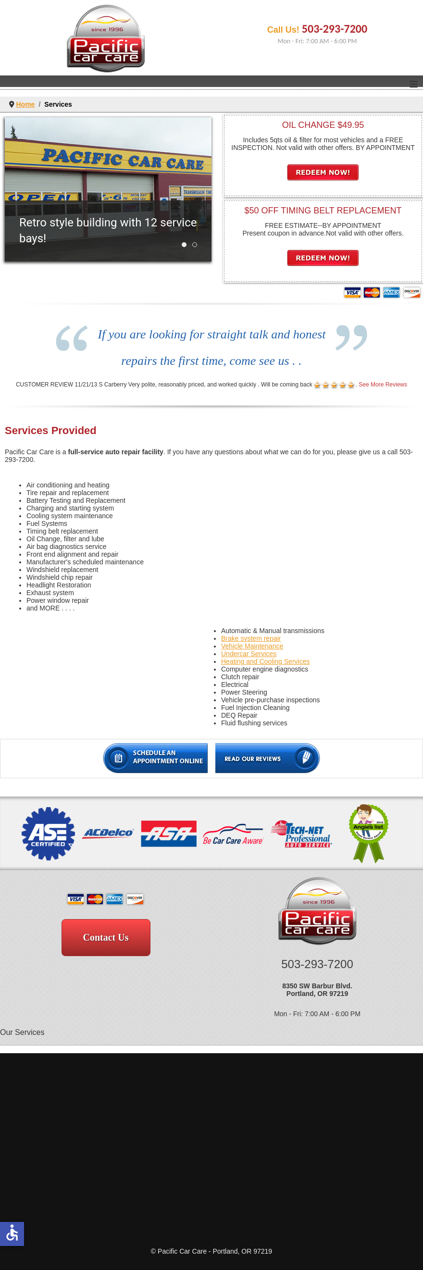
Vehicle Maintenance (252, 646)
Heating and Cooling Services (265, 661)
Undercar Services (248, 654)
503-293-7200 (334, 29)
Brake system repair (251, 638)
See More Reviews (383, 384)
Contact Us (106, 937)
